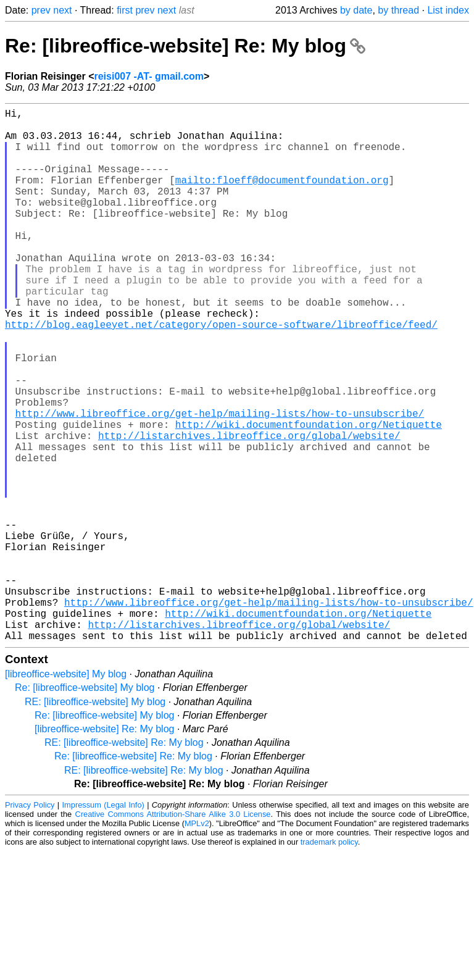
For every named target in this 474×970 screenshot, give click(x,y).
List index (448, 10)
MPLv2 (197, 942)
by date (356, 10)
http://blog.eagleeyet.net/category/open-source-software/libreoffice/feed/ (221, 373)
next (62, 10)
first (125, 10)
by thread (398, 10)
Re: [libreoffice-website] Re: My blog (185, 46)
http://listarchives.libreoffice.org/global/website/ (249, 509)
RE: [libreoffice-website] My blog (95, 820)
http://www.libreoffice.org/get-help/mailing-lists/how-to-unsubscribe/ (219, 482)
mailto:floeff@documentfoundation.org (282, 197)
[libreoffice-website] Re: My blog (104, 847)
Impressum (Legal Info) (103, 923)
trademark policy (329, 960)
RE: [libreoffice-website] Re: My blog (124, 861)
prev (41, 10)
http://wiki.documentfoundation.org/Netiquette (308, 496)
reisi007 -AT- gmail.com (149, 76)
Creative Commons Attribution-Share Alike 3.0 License (173, 932)
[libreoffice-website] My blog (66, 792)
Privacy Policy (29, 923)
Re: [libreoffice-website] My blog (84, 806)
